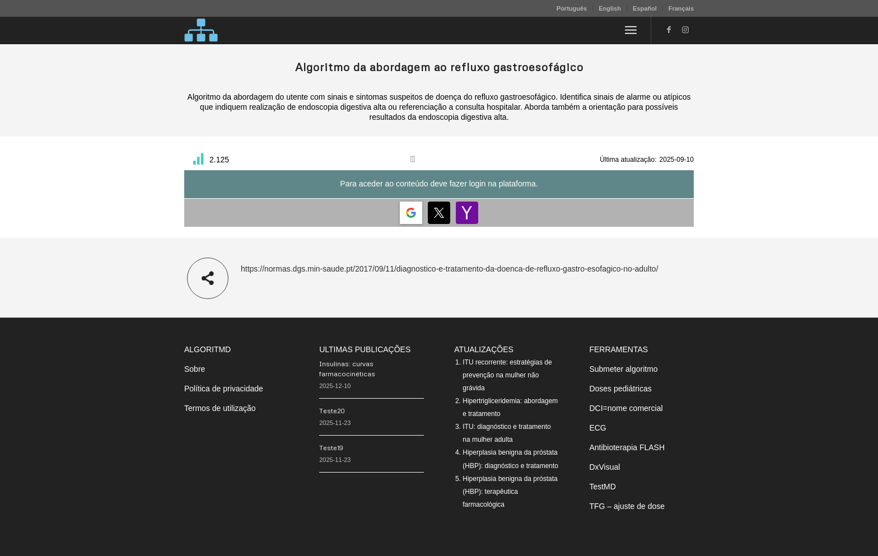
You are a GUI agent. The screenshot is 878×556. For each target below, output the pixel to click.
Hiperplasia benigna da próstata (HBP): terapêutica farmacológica (510, 491)
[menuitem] (572, 8)
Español (645, 8)
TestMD (602, 486)
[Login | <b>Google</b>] (411, 213)
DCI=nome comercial (625, 408)
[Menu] (631, 30)
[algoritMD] (201, 30)
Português (572, 8)
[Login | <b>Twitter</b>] (439, 213)
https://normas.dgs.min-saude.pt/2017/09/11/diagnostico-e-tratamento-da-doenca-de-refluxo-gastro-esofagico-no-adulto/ (449, 268)
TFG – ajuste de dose (627, 506)
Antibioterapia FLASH (627, 447)
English (610, 8)
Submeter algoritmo (623, 369)
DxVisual (604, 466)
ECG (597, 427)
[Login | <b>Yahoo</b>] (467, 213)
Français (681, 8)
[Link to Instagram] (685, 29)
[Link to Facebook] (668, 29)
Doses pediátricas (620, 388)
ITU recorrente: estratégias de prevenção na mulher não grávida (507, 375)
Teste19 (331, 447)
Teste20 (332, 411)
